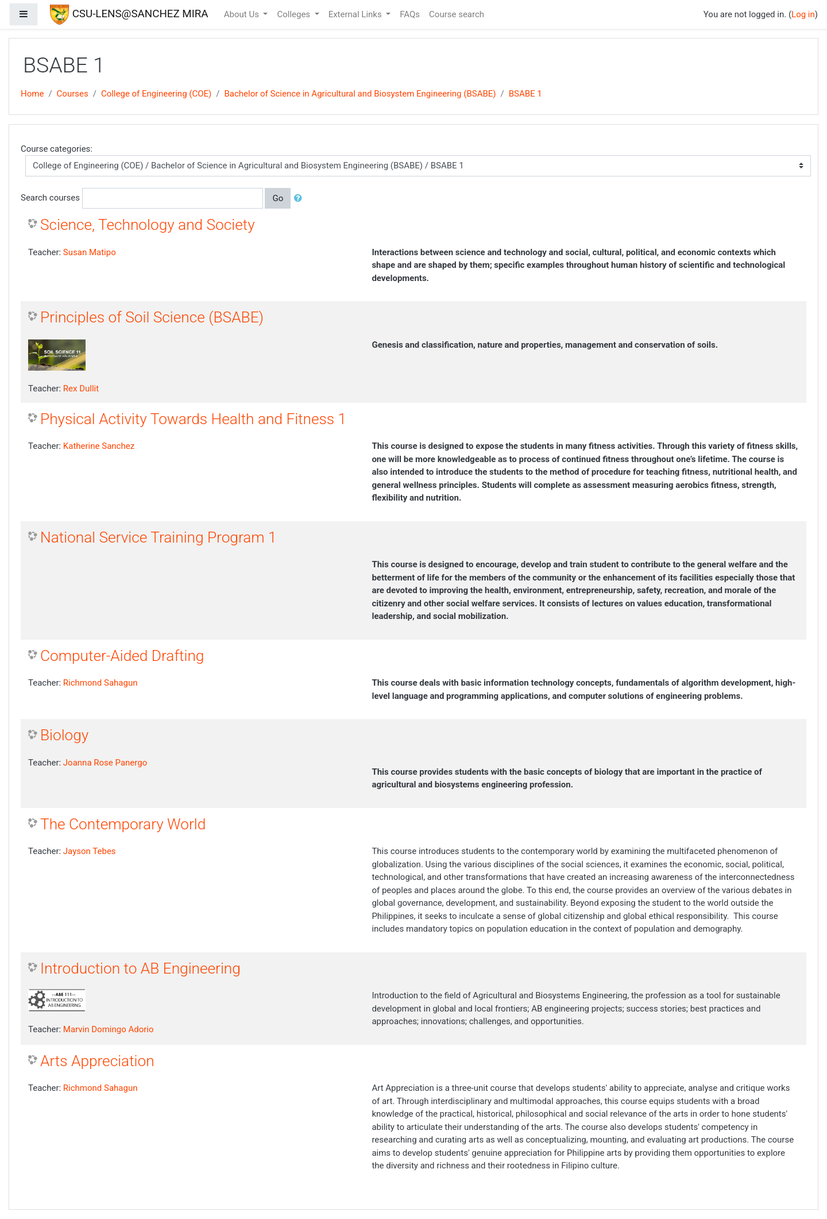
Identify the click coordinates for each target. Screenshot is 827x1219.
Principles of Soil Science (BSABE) (152, 317)
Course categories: (56, 149)
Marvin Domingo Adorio (108, 1029)
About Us (242, 14)
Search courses (50, 198)
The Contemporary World (123, 824)
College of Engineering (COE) (156, 94)
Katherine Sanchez (98, 446)
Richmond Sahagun (100, 683)
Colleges (294, 14)
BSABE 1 (525, 94)
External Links (356, 14)
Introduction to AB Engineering (140, 968)
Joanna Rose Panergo (105, 762)
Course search (456, 14)
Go (277, 198)
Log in (803, 14)
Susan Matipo (89, 252)
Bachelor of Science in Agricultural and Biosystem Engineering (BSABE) (360, 94)
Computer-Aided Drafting (122, 655)
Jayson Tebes (89, 851)
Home (32, 94)
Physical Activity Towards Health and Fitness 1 (193, 419)
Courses (72, 94)
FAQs (410, 14)
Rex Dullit (81, 388)
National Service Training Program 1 (158, 537)
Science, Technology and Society (147, 224)
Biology (64, 735)
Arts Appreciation (97, 1061)
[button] (300, 198)
